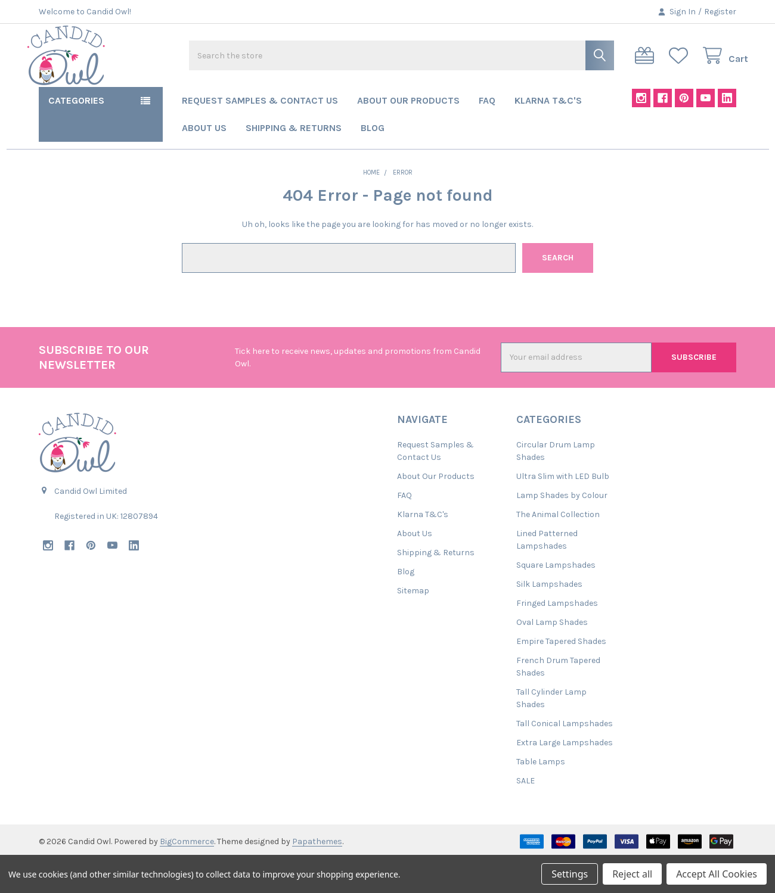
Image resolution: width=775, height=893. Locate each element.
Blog (373, 162)
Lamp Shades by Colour (561, 530)
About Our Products (408, 135)
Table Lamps (540, 796)
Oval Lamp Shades (552, 657)
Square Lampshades (556, 600)
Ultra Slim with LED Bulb (562, 511)
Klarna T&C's (548, 135)
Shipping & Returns (294, 162)
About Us (204, 162)
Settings (569, 873)
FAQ (487, 135)
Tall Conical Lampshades (564, 758)
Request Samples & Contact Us (260, 135)
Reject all (632, 873)
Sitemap (413, 625)
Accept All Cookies (716, 873)
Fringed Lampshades (557, 638)
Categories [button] (76, 135)
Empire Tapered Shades (561, 676)
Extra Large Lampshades (564, 777)
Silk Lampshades (549, 619)
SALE (525, 815)
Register (720, 12)
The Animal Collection (558, 549)
